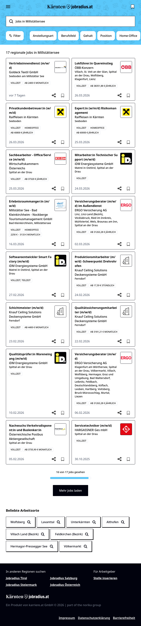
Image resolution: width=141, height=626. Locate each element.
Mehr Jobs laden (70, 491)
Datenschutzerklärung (94, 618)
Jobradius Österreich (65, 585)
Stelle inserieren (105, 578)
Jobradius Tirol (16, 578)
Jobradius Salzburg (63, 578)
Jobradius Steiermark (21, 585)
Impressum (67, 618)
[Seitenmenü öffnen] (8, 6)
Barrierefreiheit (124, 618)
